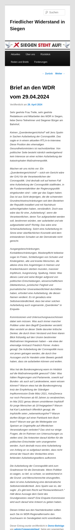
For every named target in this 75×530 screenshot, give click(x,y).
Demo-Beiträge (56, 525)
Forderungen (40, 62)
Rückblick (45, 54)
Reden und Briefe (20, 62)
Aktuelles (15, 54)
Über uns (30, 54)
